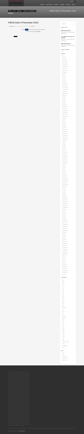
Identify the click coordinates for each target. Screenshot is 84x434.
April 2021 (64, 171)
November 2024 (65, 89)
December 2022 (65, 133)
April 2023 (64, 125)
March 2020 (64, 196)
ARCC (63, 284)
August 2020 (64, 186)
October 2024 (64, 91)
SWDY (63, 339)
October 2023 (64, 114)
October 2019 (64, 205)
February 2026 (64, 61)
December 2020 (65, 178)
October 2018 (64, 228)
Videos (63, 347)
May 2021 (64, 169)
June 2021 (64, 167)
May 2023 (64, 123)
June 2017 (64, 258)
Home (10, 11)
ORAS (63, 326)
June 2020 (64, 190)
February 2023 (64, 129)
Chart (63, 288)
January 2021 (64, 177)
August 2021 (64, 163)
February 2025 (64, 83)
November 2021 (65, 158)
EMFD (63, 303)
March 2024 (64, 104)
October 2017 (64, 251)
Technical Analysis (65, 341)
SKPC (63, 338)
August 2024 (64, 95)
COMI (63, 296)
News (63, 320)
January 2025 (64, 85)
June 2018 (64, 235)
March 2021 (64, 173)
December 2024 (65, 87)
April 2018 (64, 239)
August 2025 (64, 72)
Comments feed (65, 358)
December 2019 (65, 201)
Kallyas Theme (22, 431)
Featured (64, 307)
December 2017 (65, 247)
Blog (14, 11)
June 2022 (64, 144)
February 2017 (64, 266)
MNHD (63, 318)
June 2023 (64, 121)
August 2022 (64, 140)
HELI (63, 309)
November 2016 (65, 272)
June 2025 (64, 76)
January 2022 (64, 154)
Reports (63, 336)
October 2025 (64, 68)
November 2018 (65, 226)
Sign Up (38, 31)
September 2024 (65, 93)
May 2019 (64, 215)
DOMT (63, 298)
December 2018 (65, 224)
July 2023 (63, 119)
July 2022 (63, 142)
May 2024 (64, 101)
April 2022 (64, 148)
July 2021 (63, 165)
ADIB (63, 280)
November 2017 (65, 249)
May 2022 (64, 146)
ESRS (63, 305)
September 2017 (65, 253)
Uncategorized (65, 345)
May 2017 (64, 260)
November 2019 (65, 203)
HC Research (11, 26)
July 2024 (63, 97)
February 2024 (64, 106)
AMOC (63, 282)
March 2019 (64, 218)
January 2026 (64, 63)
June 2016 (64, 274)
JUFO (63, 313)
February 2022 (64, 152)
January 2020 (64, 199)
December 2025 (65, 64)
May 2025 (64, 78)
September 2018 (65, 230)
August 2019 (64, 209)
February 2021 (64, 175)
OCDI (63, 322)
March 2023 (64, 127)
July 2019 (63, 211)
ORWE (63, 330)
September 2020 (65, 184)
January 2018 (64, 245)
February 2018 (64, 243)
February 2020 (64, 197)
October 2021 (64, 159)
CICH (63, 290)
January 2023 (64, 131)
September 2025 (65, 70)
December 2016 (65, 270)
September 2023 (65, 116)
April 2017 (64, 262)
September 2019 (65, 207)
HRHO (63, 311)
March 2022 (64, 150)
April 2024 (64, 102)
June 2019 (64, 213)
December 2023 (65, 110)
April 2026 (64, 57)
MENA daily (19, 11)
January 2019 (64, 222)
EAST (63, 299)
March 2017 (64, 264)
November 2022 (65, 135)
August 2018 (64, 232)
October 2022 (64, 137)
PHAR (63, 332)
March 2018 (64, 241)
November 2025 (65, 66)
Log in (63, 354)
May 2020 (64, 192)
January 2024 (64, 108)
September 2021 (65, 161)
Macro (63, 315)
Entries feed (64, 356)
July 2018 (63, 234)
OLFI (63, 324)
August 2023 (64, 118)
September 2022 (65, 139)
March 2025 (64, 82)
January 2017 (64, 268)
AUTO (63, 286)
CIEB (63, 292)
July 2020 (63, 188)
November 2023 (65, 112)
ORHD (63, 328)
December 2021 (65, 156)
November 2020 (65, 180)
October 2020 (64, 182)
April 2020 (64, 194)
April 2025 (64, 80)
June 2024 (64, 99)
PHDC (63, 334)
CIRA (63, 294)
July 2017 (63, 256)
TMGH (63, 343)
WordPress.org (65, 360)
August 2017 (64, 255)
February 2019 (64, 220)
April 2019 (64, 216)
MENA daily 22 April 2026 (65, 43)
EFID (63, 301)
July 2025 (63, 74)
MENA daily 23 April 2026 (65, 30)
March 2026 (64, 59)
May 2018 (64, 237)
